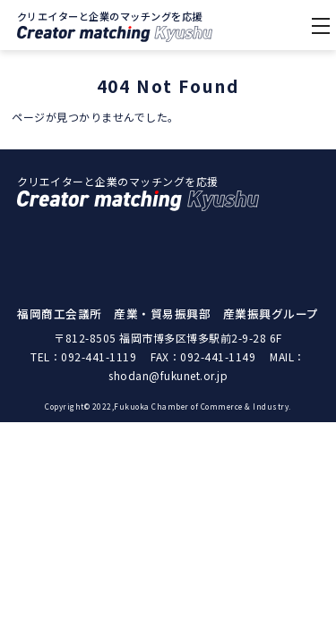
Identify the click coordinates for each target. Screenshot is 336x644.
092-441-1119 (98, 445)
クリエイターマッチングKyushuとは (168, 242)
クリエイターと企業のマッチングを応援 (114, 25)
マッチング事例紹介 (168, 315)
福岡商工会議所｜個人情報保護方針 (168, 352)
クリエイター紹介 (168, 278)
